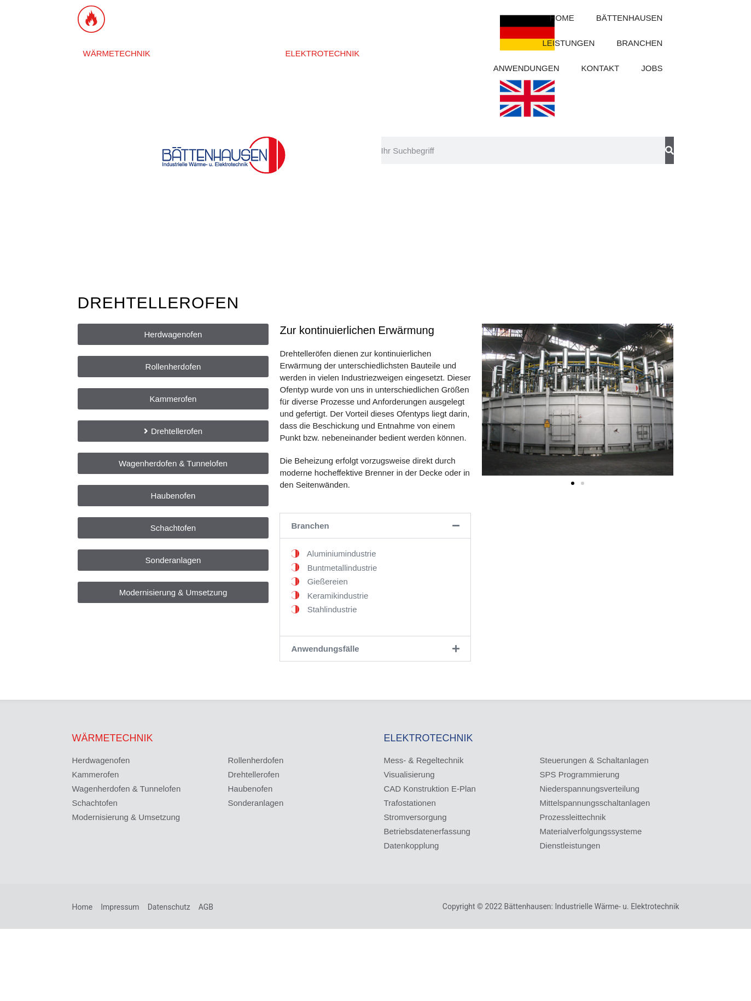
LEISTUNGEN (568, 43)
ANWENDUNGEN (526, 68)
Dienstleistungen (570, 845)
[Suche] (669, 150)
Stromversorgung (415, 817)
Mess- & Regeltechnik (424, 760)
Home (82, 907)
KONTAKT (600, 68)
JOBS (651, 68)
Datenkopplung (411, 845)
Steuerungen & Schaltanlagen (594, 760)
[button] (375, 525)
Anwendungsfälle (325, 648)
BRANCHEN (639, 43)
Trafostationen (410, 802)
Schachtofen (95, 802)
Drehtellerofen (254, 774)
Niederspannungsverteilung (590, 788)
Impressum (120, 907)
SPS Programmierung (580, 774)
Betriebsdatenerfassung (427, 831)
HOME (562, 17)
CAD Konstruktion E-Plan (430, 788)
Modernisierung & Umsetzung (126, 817)
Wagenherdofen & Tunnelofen (126, 788)
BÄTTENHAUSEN (629, 17)
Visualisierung (409, 774)
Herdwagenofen (101, 760)
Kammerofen (95, 774)
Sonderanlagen (256, 802)
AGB (206, 907)
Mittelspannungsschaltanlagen (595, 802)
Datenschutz (169, 907)
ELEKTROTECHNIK (322, 53)
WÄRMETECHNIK (116, 53)
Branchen (310, 525)
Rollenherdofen (256, 760)
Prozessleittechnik (573, 817)
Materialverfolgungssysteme (591, 831)
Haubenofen (250, 788)
